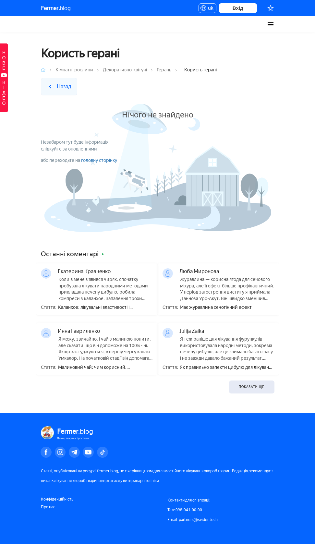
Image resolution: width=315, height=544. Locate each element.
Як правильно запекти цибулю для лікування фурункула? (227, 367)
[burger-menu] (270, 24)
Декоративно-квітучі (125, 70)
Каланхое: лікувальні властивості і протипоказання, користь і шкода (93, 307)
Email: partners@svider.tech (192, 519)
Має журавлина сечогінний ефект (216, 307)
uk (207, 9)
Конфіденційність (57, 499)
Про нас (48, 507)
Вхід (238, 8)
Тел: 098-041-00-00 (184, 510)
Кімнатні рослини (74, 70)
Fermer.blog (47, 24)
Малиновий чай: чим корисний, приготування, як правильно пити (94, 367)
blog (56, 8)
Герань (164, 70)
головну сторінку (99, 160)
